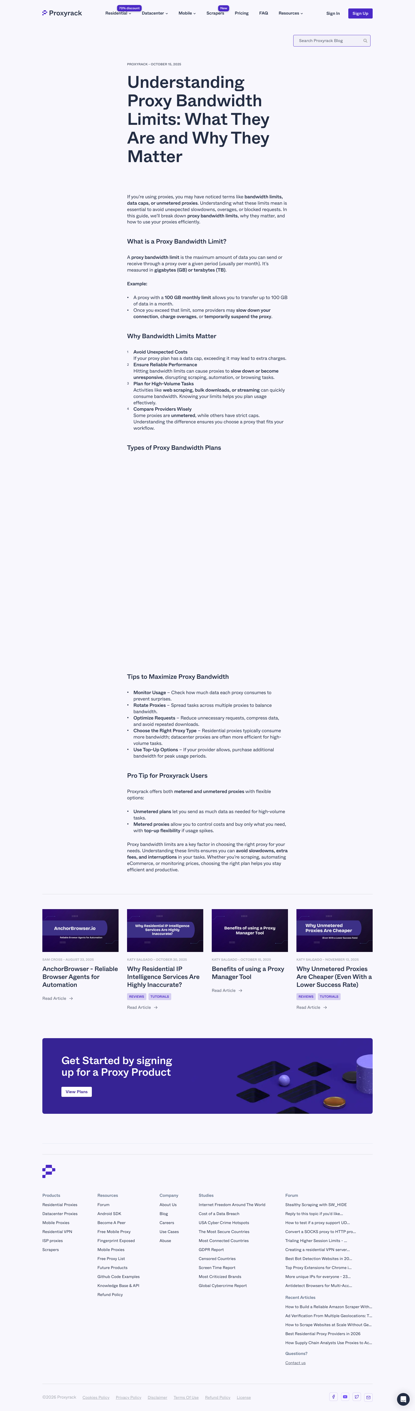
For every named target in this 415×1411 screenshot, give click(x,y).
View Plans (77, 1092)
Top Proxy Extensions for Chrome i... (318, 1268)
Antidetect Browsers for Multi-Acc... (318, 1286)
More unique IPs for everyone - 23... (318, 1277)
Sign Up (360, 13)
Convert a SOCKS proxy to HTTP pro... (320, 1232)
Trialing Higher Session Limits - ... (316, 1241)
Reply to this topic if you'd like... (314, 1214)
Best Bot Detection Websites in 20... (318, 1259)
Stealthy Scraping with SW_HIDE (316, 1205)
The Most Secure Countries (224, 1232)
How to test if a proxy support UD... (317, 1223)
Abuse (165, 1241)
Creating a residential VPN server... (317, 1250)
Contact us (295, 1363)
